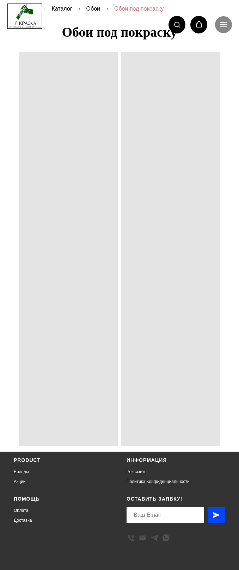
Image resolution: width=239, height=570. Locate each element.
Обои (93, 9)
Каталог (61, 9)
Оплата (21, 510)
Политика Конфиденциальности (158, 481)
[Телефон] (131, 537)
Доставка (23, 520)
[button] (177, 24)
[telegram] (154, 537)
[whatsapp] (165, 537)
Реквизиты (137, 471)
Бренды (21, 471)
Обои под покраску (139, 9)
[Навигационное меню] (223, 24)
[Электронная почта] (142, 537)
